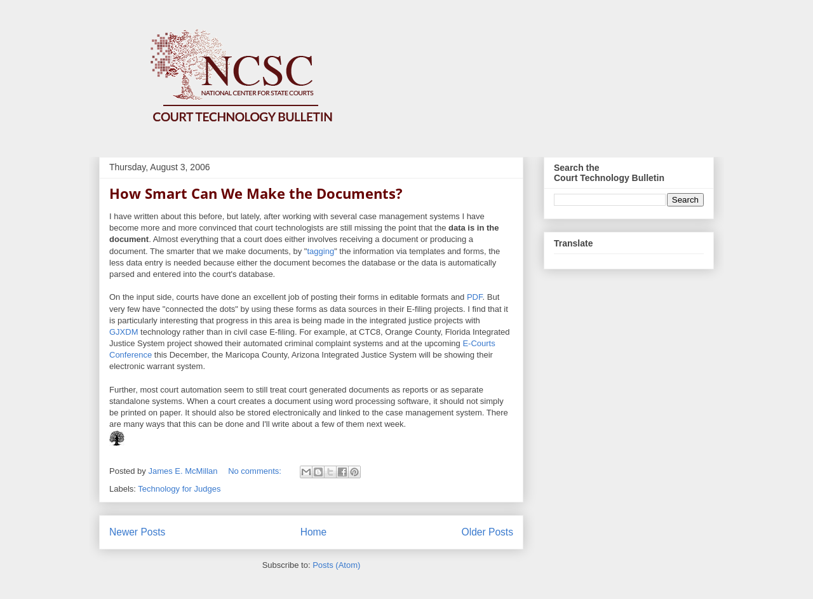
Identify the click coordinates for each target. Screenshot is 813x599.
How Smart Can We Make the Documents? (256, 193)
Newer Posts (137, 532)
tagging (320, 251)
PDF (475, 297)
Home (313, 532)
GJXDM (123, 332)
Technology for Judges (179, 489)
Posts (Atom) (336, 565)
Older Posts (487, 532)
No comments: (255, 471)
